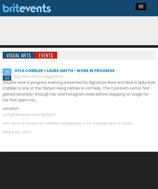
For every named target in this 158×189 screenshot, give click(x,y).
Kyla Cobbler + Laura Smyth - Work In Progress (64, 70)
